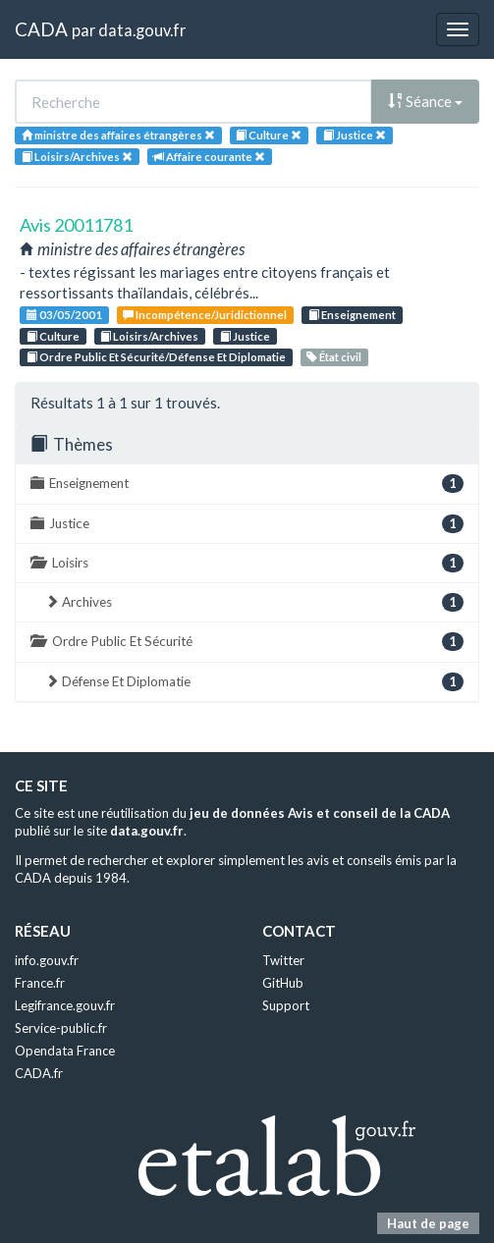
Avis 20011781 (76, 225)
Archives (254, 602)
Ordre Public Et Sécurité (247, 641)
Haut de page (428, 1223)
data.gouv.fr (142, 30)
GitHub (282, 983)
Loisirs (247, 563)
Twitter (283, 960)
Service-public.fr (61, 1028)
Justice (245, 336)
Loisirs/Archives (149, 336)
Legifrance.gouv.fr (65, 1005)
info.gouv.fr (47, 960)
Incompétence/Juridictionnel (205, 314)
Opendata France (65, 1050)
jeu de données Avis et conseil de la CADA (320, 813)
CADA (41, 29)
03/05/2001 (64, 314)
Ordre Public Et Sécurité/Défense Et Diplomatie (156, 357)
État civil (333, 357)
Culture (53, 336)
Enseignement (352, 314)
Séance (425, 101)
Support (285, 1005)
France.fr (40, 983)
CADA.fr (39, 1073)
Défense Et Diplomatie (254, 682)
